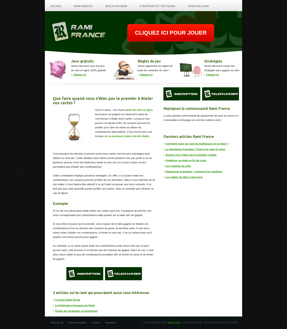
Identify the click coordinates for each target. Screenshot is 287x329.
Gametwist (110, 322)
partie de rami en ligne (139, 109)
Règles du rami (116, 6)
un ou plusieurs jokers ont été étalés (126, 136)
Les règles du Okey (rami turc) (184, 177)
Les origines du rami (178, 165)
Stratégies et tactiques (157, 6)
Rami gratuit (83, 6)
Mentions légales (77, 322)
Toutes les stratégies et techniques (76, 311)
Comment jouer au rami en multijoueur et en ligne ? (197, 143)
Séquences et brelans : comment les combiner (194, 171)
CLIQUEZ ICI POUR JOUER (170, 33)
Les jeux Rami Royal (67, 299)
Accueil (56, 6)
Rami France (174, 322)
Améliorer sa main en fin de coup (185, 160)
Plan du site (57, 322)
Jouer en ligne (198, 6)
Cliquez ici (79, 74)
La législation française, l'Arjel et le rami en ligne (195, 149)
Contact (96, 322)
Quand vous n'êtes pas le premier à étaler (191, 154)
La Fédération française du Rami (75, 305)
